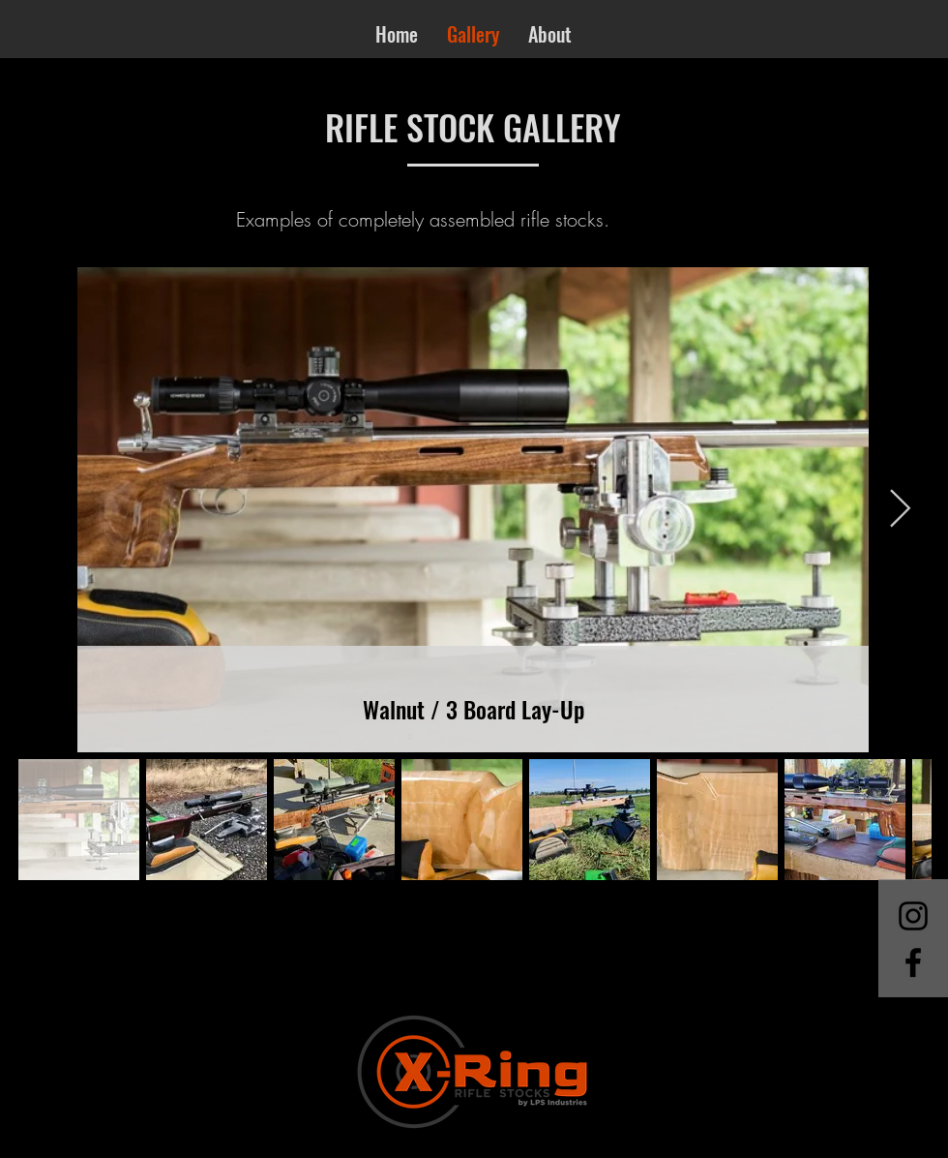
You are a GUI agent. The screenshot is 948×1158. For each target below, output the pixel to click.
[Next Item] (900, 509)
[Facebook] (913, 962)
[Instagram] (913, 916)
